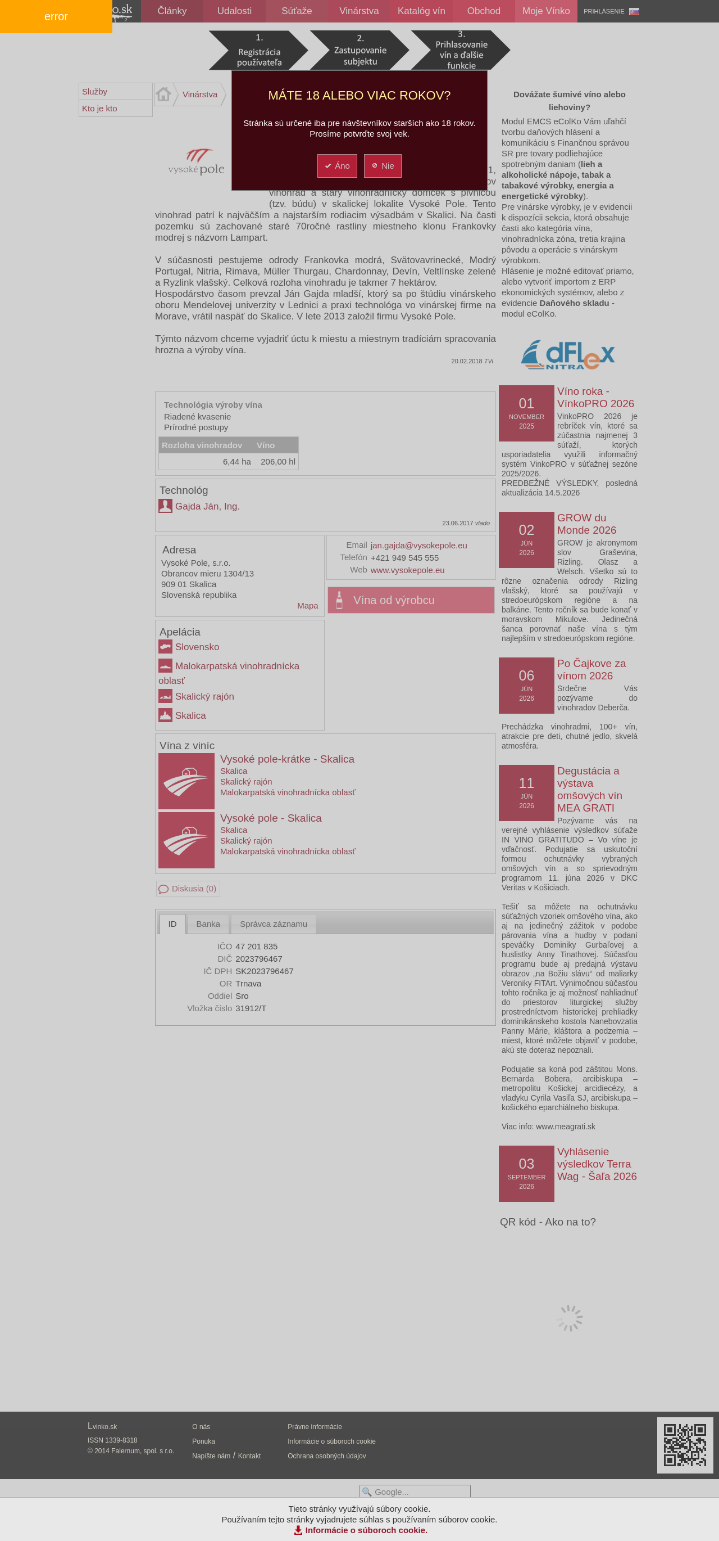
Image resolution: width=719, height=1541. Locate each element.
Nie (382, 165)
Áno (337, 165)
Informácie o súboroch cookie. (367, 1530)
